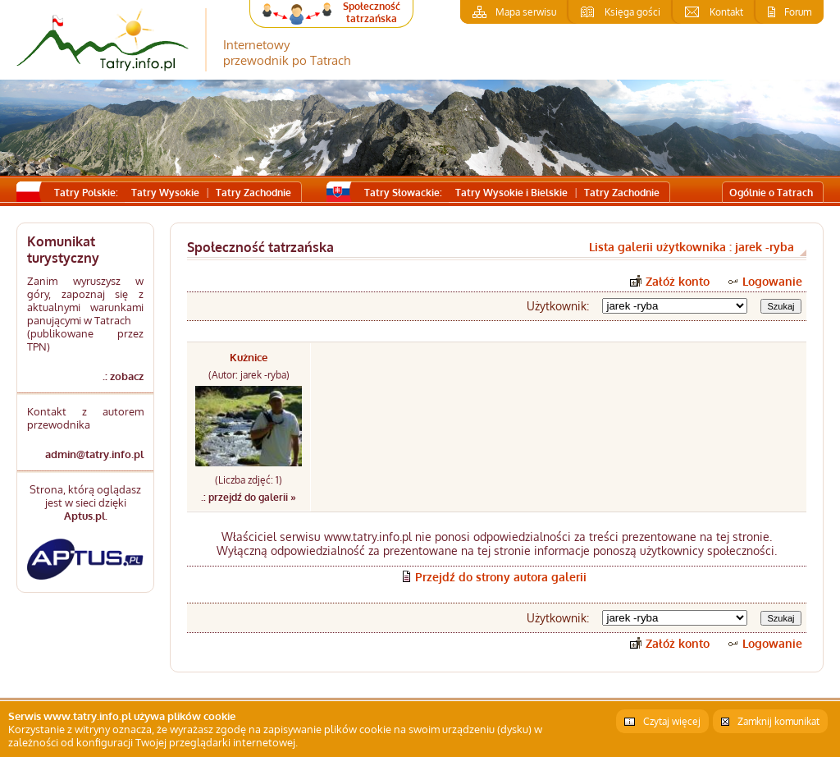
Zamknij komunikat (778, 721)
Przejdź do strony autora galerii (501, 577)
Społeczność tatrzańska (371, 12)
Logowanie (772, 281)
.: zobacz (123, 376)
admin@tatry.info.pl (94, 454)
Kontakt (726, 12)
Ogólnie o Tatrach (771, 192)
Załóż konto (678, 281)
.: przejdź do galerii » (248, 497)
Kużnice (248, 357)
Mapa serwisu (525, 12)
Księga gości (632, 12)
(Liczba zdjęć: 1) (248, 480)
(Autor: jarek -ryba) (249, 375)
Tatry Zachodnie (253, 192)
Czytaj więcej (672, 721)
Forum (797, 12)
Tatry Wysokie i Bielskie (511, 192)
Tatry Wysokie (165, 192)
